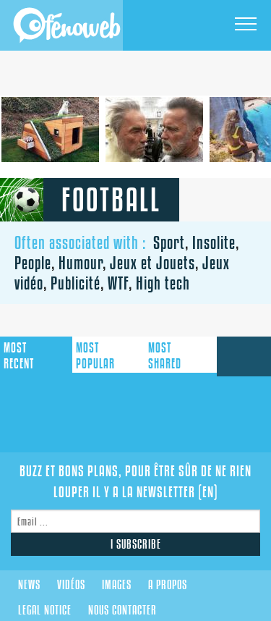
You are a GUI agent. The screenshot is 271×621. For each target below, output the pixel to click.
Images (117, 585)
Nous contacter (122, 610)
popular (95, 355)
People (32, 263)
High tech (163, 283)
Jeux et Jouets (152, 263)
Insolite (214, 242)
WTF (118, 283)
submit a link (244, 356)
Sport (169, 242)
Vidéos (71, 585)
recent (19, 355)
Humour (81, 263)
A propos (167, 585)
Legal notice (45, 610)
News (29, 585)
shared (164, 355)
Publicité (75, 283)
